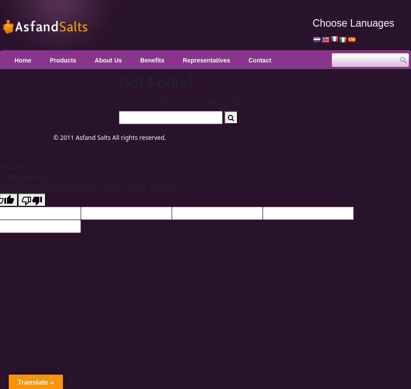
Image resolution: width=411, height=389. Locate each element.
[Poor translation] (32, 200)
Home (22, 60)
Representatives (206, 60)
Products (63, 60)
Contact (259, 60)
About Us (108, 60)
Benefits (152, 60)
